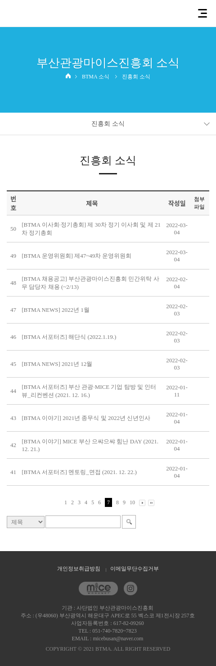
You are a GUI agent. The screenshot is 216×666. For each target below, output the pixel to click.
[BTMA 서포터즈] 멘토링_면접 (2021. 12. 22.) (79, 472)
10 (132, 502)
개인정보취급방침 (78, 569)
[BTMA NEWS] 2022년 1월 (56, 309)
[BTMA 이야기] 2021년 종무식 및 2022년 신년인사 (86, 418)
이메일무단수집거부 (134, 569)
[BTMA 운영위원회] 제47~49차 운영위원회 (76, 255)
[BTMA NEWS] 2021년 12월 (57, 363)
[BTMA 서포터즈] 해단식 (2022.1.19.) (69, 336)
